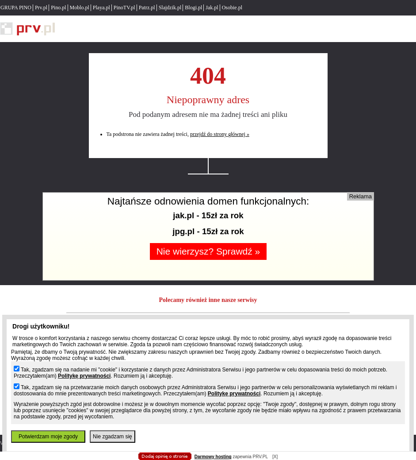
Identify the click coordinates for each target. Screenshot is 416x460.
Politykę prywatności (84, 376)
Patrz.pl (147, 7)
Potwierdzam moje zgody (48, 436)
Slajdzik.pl (170, 7)
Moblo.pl (79, 7)
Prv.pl (41, 7)
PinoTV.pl (124, 7)
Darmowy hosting (213, 456)
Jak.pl (212, 7)
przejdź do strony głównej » (219, 134)
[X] (275, 456)
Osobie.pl (232, 7)
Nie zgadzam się (112, 436)
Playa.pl (101, 7)
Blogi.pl (193, 7)
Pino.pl (58, 7)
